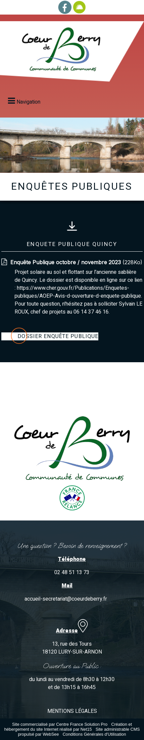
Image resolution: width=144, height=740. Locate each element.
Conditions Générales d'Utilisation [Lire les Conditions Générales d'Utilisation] (94, 734)
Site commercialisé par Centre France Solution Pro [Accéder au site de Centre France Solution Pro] (59, 724)
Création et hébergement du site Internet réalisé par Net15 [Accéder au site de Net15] (68, 727)
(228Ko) (76, 262)
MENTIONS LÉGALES (72, 711)
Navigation (28, 102)
